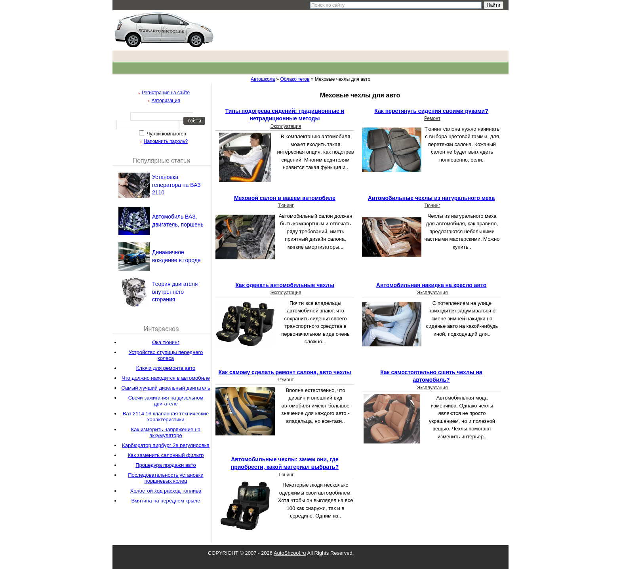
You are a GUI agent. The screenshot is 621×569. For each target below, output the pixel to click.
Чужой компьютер (165, 134)
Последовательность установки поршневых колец (166, 478)
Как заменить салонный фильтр (166, 455)
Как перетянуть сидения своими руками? (431, 111)
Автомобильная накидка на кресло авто (431, 285)
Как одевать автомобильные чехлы (284, 285)
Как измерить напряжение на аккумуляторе (166, 432)
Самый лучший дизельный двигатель (165, 388)
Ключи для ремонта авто (165, 368)
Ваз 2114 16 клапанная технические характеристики (166, 416)
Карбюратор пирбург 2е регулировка (166, 445)
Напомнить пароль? (166, 141)
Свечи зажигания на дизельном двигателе (166, 401)
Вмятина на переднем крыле (165, 501)
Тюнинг (285, 205)
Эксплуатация (285, 126)
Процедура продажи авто (165, 465)
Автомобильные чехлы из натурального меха (431, 198)
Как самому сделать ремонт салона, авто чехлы (285, 372)
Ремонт (432, 118)
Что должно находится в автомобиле (166, 378)
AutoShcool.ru (290, 553)
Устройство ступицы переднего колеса (166, 355)
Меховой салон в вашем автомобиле (284, 198)
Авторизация (166, 100)
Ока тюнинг (165, 342)
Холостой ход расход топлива (166, 491)
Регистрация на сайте (166, 92)
